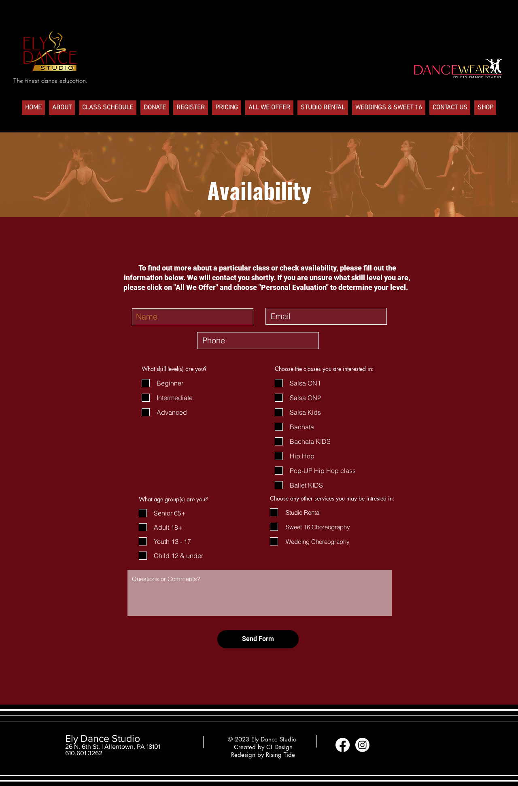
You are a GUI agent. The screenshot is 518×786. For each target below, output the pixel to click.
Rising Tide (280, 754)
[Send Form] (258, 639)
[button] (62, 107)
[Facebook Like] (396, 745)
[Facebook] (342, 745)
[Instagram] (362, 745)
